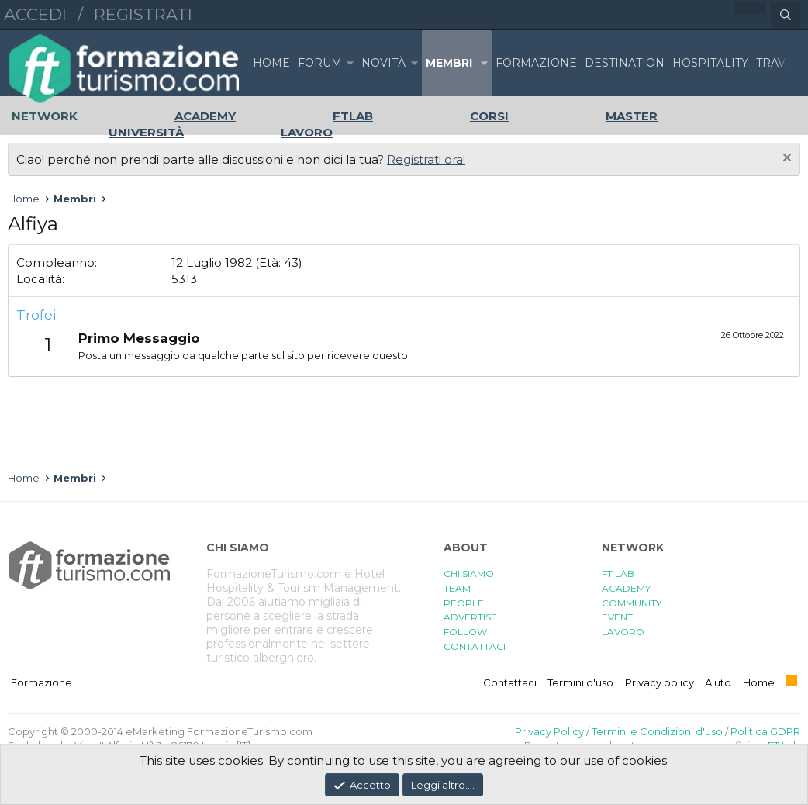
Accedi (35, 14)
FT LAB (618, 573)
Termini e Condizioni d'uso (657, 731)
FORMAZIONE (536, 63)
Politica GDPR (765, 731)
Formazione (41, 682)
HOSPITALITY (710, 63)
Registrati (143, 14)
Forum (320, 63)
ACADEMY (626, 588)
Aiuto (718, 682)
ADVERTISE (470, 617)
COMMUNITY (631, 603)
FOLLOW (465, 631)
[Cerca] (785, 15)
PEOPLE (464, 603)
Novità (383, 63)
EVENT (617, 617)
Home (271, 63)
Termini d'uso (580, 682)
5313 (184, 278)
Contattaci (510, 682)
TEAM (457, 588)
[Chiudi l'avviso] (785, 159)
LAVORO (623, 631)
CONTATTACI (475, 646)
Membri (449, 63)
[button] (349, 63)
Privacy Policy (549, 731)
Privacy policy (659, 682)
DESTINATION (625, 63)
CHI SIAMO (469, 573)
